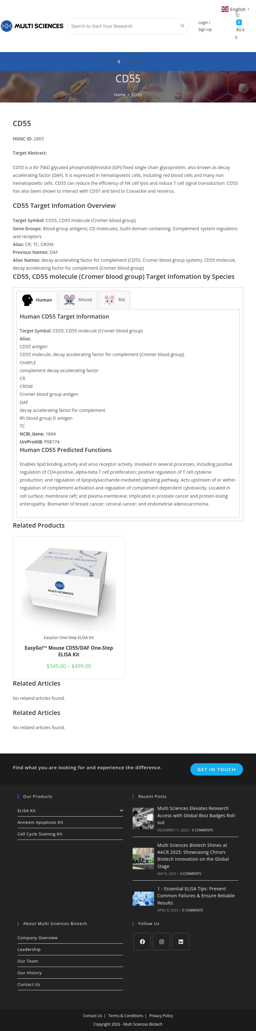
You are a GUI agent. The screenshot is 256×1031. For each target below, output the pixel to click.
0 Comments (202, 830)
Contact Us (29, 984)
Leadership (29, 949)
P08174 (40, 442)
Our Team (28, 961)
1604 (38, 434)
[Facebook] (142, 941)
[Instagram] (161, 941)
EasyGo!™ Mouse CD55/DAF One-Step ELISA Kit (69, 651)
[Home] (120, 94)
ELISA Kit (70, 810)
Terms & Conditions (125, 1015)
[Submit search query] (182, 26)
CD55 (137, 94)
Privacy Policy (161, 1015)
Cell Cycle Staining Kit (40, 834)
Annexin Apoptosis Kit (40, 822)
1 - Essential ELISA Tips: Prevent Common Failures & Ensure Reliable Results (196, 896)
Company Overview (38, 937)
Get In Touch (216, 769)
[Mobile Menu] (134, 61)
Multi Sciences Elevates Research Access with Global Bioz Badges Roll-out (197, 815)
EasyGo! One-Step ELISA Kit (69, 637)
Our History (30, 972)
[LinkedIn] (180, 941)
